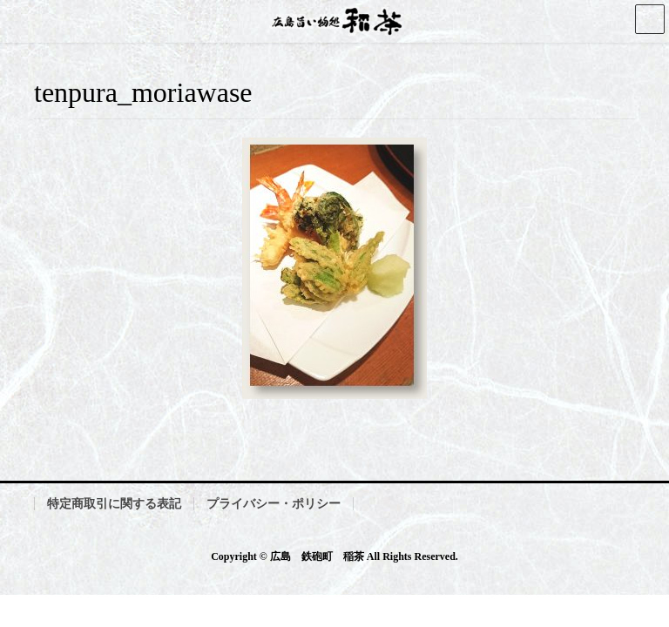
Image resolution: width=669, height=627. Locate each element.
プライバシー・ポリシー (273, 503)
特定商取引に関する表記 (114, 503)
